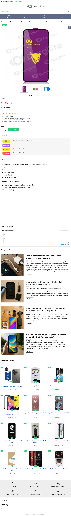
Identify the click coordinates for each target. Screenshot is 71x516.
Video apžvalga (5, 107)
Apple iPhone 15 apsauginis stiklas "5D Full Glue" (35, 385)
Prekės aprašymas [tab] (7, 160)
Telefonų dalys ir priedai (11, 1)
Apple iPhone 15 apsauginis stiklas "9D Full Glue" (59, 413)
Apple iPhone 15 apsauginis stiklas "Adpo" (59, 468)
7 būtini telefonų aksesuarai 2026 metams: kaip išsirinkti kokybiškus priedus (45, 309)
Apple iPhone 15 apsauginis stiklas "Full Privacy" (35, 441)
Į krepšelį (13, 130)
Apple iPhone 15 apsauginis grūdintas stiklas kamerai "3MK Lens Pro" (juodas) (11, 385)
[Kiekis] (3, 129)
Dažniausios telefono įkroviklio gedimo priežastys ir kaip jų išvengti (43, 257)
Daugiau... (29, 274)
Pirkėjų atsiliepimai (7, 226)
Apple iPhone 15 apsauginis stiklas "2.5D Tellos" (11, 469)
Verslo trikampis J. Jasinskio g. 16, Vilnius (13, 119)
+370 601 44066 (18, 1)
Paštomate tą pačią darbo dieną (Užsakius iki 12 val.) (40, 141)
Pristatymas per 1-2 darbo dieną (18, 148)
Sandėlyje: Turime (5, 98)
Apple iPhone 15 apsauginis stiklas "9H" (59, 385)
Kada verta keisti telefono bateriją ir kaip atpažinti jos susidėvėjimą (44, 283)
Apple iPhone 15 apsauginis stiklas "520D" (35, 413)
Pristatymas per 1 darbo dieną (17, 144)
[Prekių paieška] (35, 11)
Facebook (6, 136)
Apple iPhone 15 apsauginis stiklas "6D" (35, 468)
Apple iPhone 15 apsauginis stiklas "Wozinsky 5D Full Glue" (12, 413)
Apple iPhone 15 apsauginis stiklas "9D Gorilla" (12, 441)
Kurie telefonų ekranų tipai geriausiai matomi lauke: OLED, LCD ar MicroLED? (46, 336)
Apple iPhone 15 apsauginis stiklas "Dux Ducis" (59, 441)
